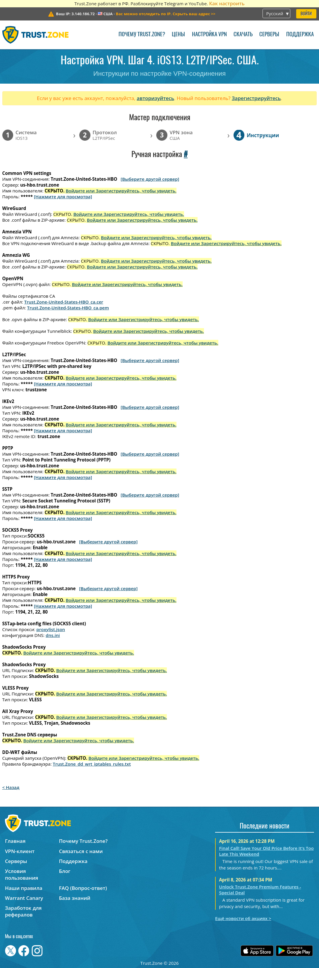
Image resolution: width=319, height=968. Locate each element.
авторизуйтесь (155, 98)
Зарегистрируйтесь (256, 98)
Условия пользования (21, 874)
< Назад (11, 787)
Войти (306, 14)
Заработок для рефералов (23, 911)
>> (165, 13)
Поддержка (300, 34)
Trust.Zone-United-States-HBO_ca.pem (68, 308)
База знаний (74, 898)
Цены (178, 34)
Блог (64, 871)
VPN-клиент (20, 851)
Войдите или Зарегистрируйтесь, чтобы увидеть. (121, 191)
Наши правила (23, 888)
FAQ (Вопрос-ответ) (83, 888)
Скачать (243, 34)
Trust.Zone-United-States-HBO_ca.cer (63, 302)
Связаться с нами (81, 851)
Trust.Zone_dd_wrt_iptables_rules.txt (92, 764)
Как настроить (226, 3)
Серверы (269, 34)
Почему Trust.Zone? (142, 34)
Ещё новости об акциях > (243, 918)
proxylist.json (50, 629)
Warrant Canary (24, 898)
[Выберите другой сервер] (150, 179)
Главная (15, 841)
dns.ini (53, 635)
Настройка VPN (209, 34)
